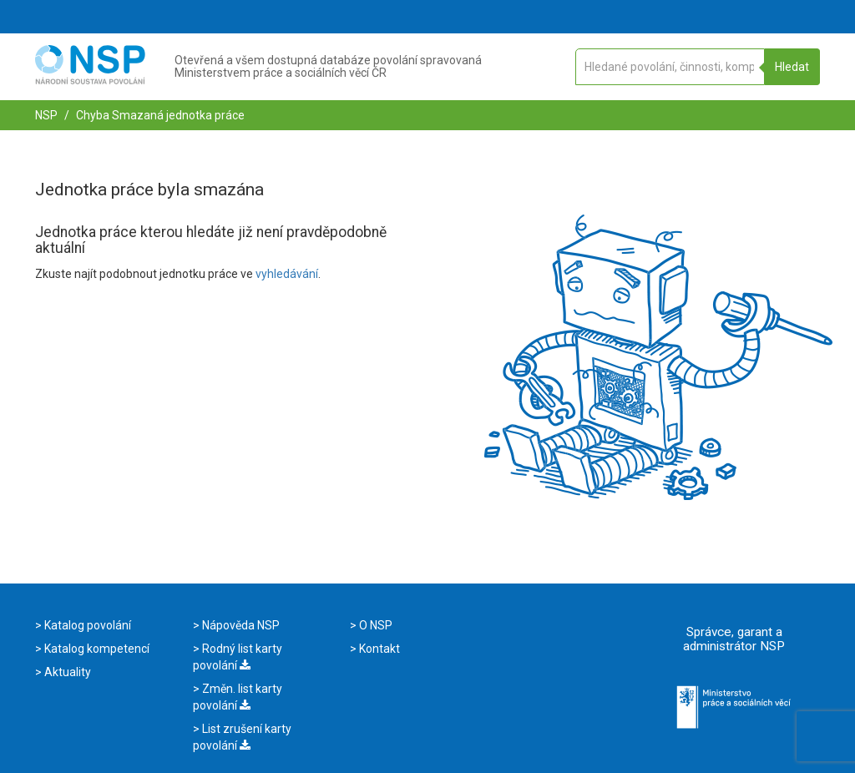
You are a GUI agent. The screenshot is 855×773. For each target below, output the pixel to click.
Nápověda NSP (240, 625)
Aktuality (66, 672)
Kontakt (378, 648)
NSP (46, 115)
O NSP (374, 625)
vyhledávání (286, 273)
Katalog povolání (86, 625)
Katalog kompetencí (95, 648)
